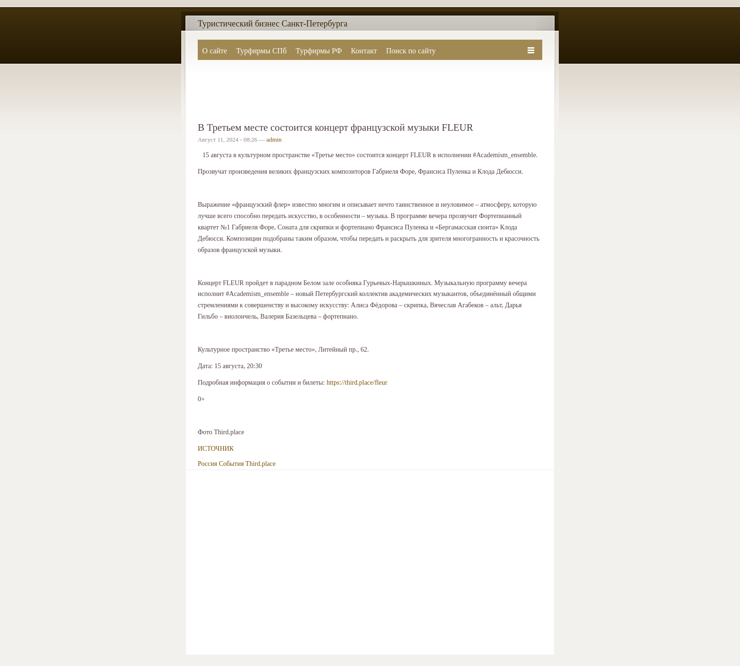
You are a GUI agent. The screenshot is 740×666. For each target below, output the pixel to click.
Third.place (260, 463)
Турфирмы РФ (318, 51)
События (231, 463)
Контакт (364, 51)
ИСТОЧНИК (216, 448)
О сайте (214, 51)
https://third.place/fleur (357, 382)
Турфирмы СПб (261, 51)
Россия (207, 463)
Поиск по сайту (411, 51)
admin (274, 139)
